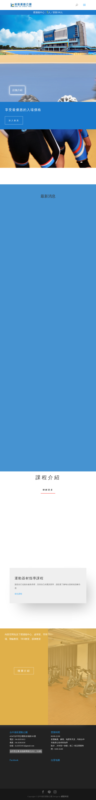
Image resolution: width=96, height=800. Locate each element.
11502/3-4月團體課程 (63, 259)
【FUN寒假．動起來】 (23, 448)
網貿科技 (64, 796)
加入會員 (14, 120)
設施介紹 (17, 90)
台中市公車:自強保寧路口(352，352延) (26, 751)
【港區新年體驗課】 (22, 331)
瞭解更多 (48, 489)
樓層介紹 (24, 670)
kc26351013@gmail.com (24, 746)
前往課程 (18, 594)
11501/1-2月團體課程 (63, 404)
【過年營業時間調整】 (23, 378)
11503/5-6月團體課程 (22, 259)
